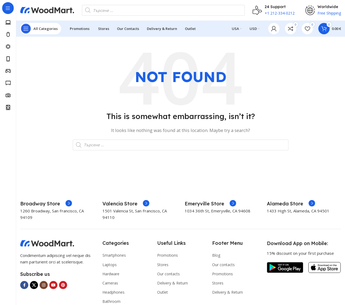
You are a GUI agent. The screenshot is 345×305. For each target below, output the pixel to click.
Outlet (162, 293)
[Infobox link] (46, 205)
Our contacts (168, 274)
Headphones (113, 293)
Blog (216, 256)
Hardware (110, 274)
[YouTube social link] (53, 286)
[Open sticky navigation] (41, 29)
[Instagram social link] (44, 286)
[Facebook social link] (24, 286)
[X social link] (34, 286)
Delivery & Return (172, 284)
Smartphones (114, 256)
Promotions (167, 256)
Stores (162, 265)
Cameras (110, 284)
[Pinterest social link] (63, 286)
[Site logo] (47, 10)
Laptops (109, 265)
